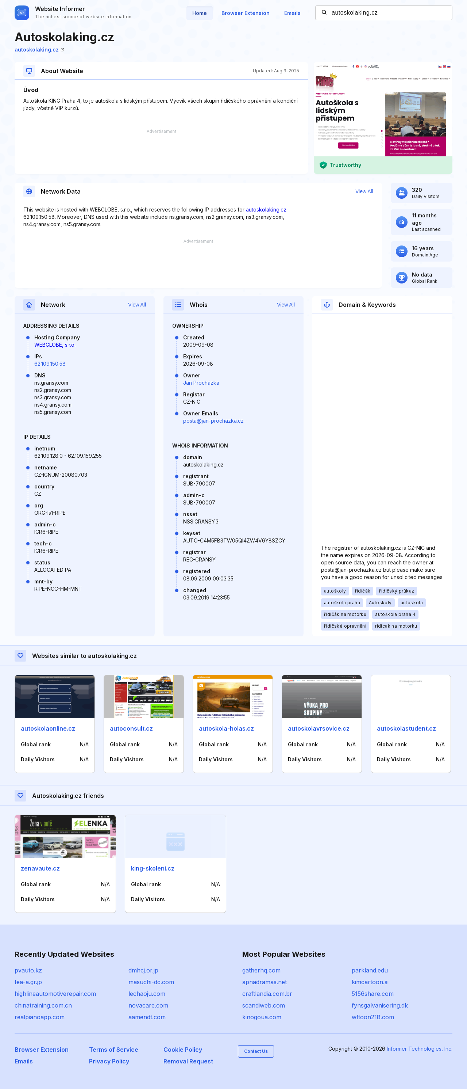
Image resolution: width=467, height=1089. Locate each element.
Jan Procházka (201, 383)
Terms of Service (113, 1049)
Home (199, 13)
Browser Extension (245, 13)
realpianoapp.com (40, 1017)
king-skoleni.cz (152, 868)
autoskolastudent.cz (406, 728)
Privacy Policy (109, 1061)
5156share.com (373, 993)
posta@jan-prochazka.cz (213, 421)
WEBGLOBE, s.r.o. (55, 345)
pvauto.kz (28, 970)
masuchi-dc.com (151, 982)
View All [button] (364, 191)
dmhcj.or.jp (143, 970)
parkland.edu (370, 970)
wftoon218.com (373, 1017)
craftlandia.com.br (267, 993)
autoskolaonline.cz (48, 728)
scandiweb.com (263, 1005)
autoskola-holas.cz (226, 728)
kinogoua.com (261, 1017)
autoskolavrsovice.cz (319, 728)
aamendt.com (147, 1017)
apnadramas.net (264, 982)
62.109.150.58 (50, 364)
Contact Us (256, 1051)
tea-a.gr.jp (28, 982)
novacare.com (148, 1005)
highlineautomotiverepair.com (55, 993)
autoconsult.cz (131, 728)
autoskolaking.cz (39, 49)
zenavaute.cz (40, 868)
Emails (292, 13)
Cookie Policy (182, 1049)
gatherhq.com (261, 970)
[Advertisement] (161, 151)
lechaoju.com (146, 993)
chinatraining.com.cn (43, 1005)
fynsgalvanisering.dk (380, 1005)
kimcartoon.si (370, 982)
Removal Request (188, 1061)
